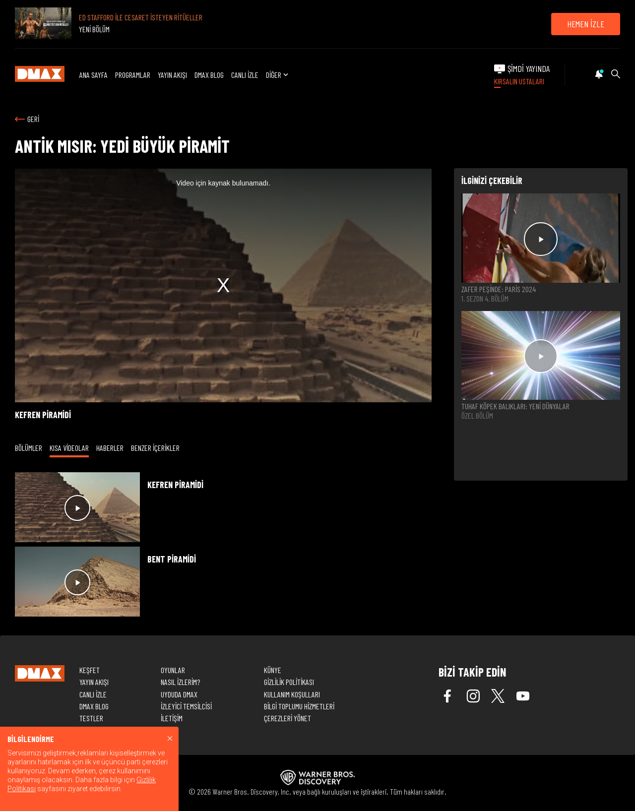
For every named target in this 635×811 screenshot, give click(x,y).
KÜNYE (272, 670)
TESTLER (91, 718)
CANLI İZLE (244, 74)
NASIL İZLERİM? (180, 681)
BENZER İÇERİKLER (155, 447)
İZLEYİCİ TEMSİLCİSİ (186, 706)
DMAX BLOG (209, 74)
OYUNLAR (173, 670)
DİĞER (278, 74)
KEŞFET (89, 670)
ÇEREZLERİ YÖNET (287, 718)
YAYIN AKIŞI (172, 74)
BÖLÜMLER (28, 447)
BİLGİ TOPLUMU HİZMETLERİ (299, 706)
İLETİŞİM (172, 718)
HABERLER (110, 447)
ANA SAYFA (93, 74)
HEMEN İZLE (585, 23)
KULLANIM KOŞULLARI (292, 694)
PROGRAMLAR (132, 74)
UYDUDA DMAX (179, 694)
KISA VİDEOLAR (69, 447)
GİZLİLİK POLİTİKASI (289, 681)
